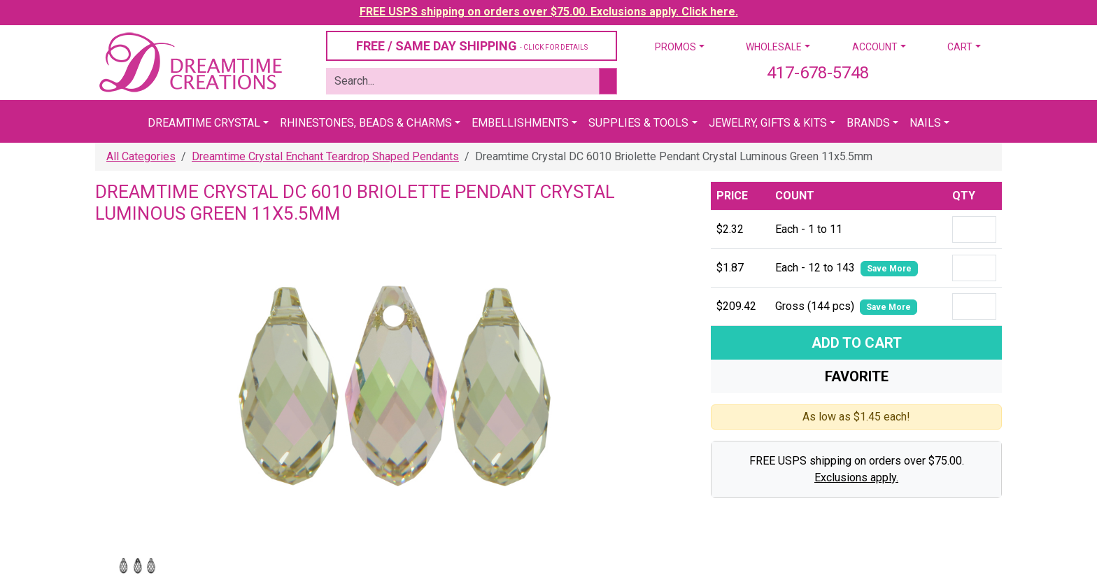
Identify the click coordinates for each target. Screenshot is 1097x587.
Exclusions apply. (856, 477)
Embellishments (520, 122)
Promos (675, 46)
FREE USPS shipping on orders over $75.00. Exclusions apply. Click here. (549, 11)
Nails (925, 122)
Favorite (857, 376)
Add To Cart (857, 342)
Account (875, 46)
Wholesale (774, 46)
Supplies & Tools (638, 122)
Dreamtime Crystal (204, 122)
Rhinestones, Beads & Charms (366, 122)
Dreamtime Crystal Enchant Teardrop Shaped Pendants (325, 156)
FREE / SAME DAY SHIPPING (472, 45)
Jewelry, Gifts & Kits (768, 122)
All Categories (141, 156)
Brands (868, 122)
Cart (959, 46)
